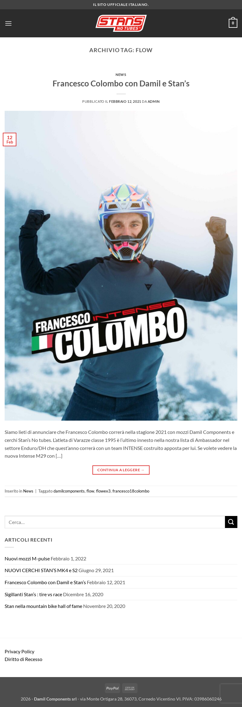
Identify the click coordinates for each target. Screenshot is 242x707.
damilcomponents (69, 491)
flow (90, 491)
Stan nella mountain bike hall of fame (43, 606)
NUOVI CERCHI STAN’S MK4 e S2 (41, 570)
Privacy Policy (19, 651)
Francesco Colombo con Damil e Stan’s (121, 83)
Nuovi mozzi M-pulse (27, 558)
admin (154, 101)
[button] (8, 23)
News (121, 75)
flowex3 (103, 491)
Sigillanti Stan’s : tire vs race (33, 594)
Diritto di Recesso (23, 659)
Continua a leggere (120, 470)
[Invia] (231, 522)
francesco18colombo (131, 491)
